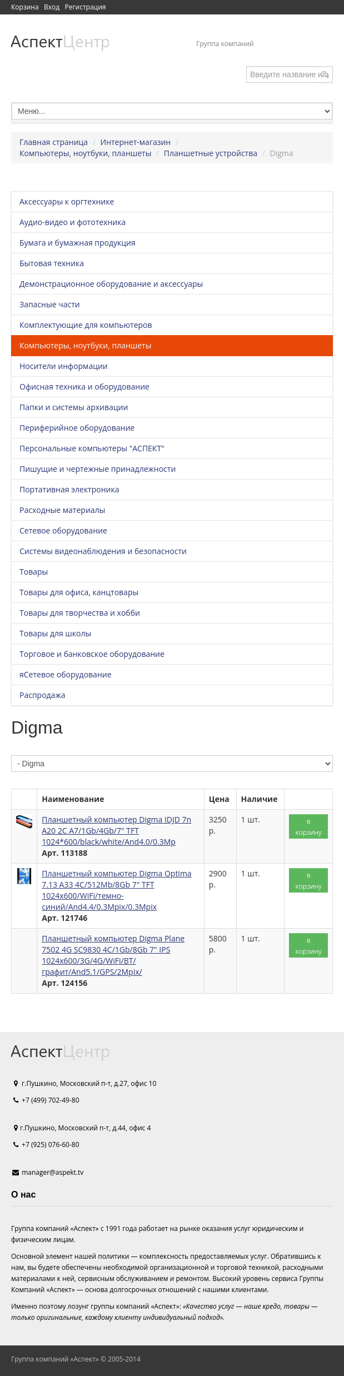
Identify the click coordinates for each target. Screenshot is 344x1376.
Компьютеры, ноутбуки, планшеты (85, 153)
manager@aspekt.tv (52, 1172)
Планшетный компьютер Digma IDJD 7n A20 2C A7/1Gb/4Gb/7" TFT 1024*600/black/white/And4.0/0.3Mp (116, 830)
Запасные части (49, 304)
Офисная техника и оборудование (84, 386)
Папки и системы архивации (73, 407)
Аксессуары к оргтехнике (66, 201)
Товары (33, 571)
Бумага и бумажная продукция (77, 242)
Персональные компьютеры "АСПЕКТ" (91, 448)
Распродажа (42, 695)
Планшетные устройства (210, 153)
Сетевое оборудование (63, 530)
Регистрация (85, 7)
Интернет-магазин (136, 142)
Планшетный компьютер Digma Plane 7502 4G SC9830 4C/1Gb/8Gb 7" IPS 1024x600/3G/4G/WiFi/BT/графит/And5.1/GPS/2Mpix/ (113, 955)
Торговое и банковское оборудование (91, 654)
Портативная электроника (69, 489)
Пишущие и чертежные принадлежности (97, 468)
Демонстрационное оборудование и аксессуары (111, 283)
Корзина (25, 7)
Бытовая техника (51, 263)
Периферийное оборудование (76, 427)
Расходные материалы (62, 510)
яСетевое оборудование (65, 674)
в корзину (308, 826)
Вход (51, 7)
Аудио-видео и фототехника (72, 222)
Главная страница (53, 142)
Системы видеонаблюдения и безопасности (103, 551)
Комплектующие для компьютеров (85, 325)
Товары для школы (55, 633)
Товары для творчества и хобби (79, 612)
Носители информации (63, 366)
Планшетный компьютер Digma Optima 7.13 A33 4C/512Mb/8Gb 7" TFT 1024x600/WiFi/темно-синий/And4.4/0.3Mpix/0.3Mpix (116, 890)
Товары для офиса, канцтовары (78, 592)
